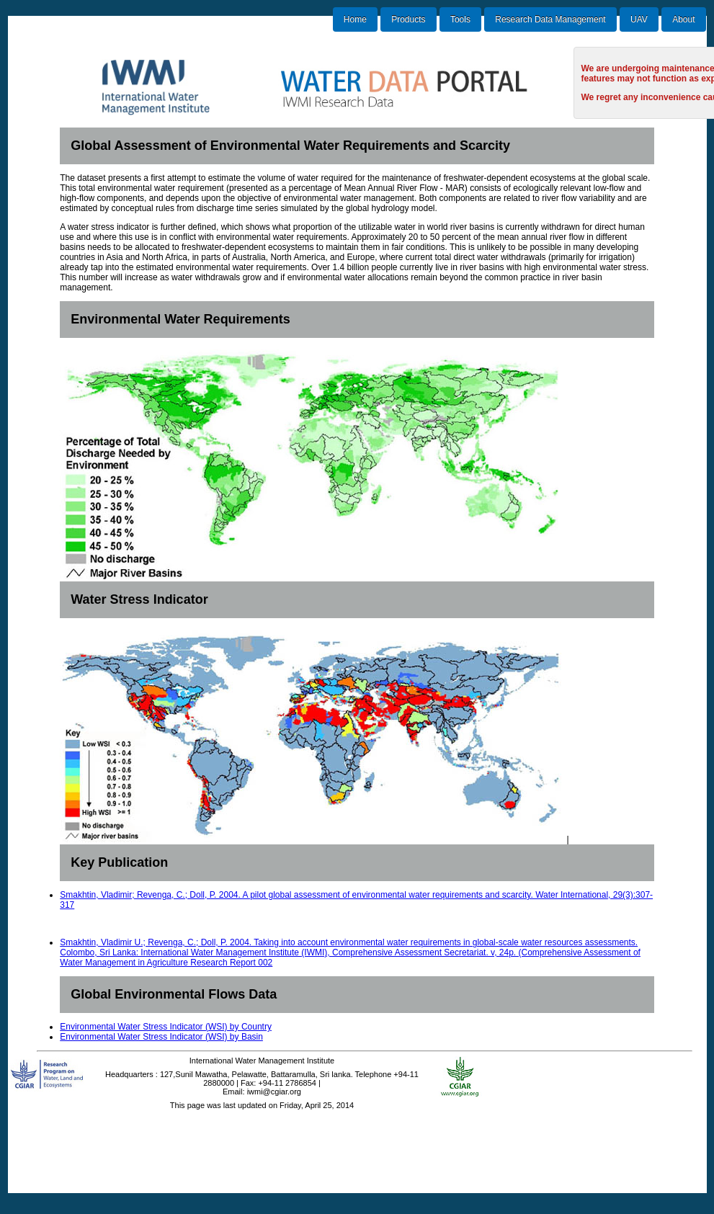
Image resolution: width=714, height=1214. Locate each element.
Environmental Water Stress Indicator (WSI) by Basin (161, 1037)
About (683, 19)
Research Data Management (550, 19)
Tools (460, 19)
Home (355, 19)
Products (408, 19)
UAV (639, 19)
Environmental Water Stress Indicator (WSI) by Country (166, 1027)
